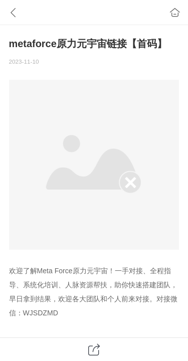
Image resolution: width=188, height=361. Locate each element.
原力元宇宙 (90, 271)
